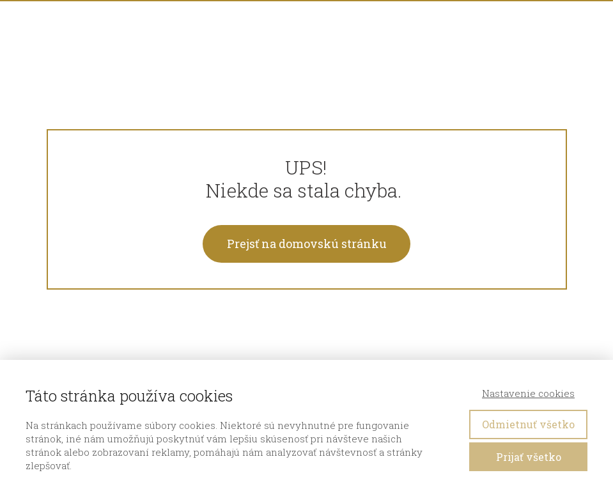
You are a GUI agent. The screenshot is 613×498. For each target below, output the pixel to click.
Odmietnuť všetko (528, 424)
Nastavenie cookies (528, 393)
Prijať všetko (528, 456)
